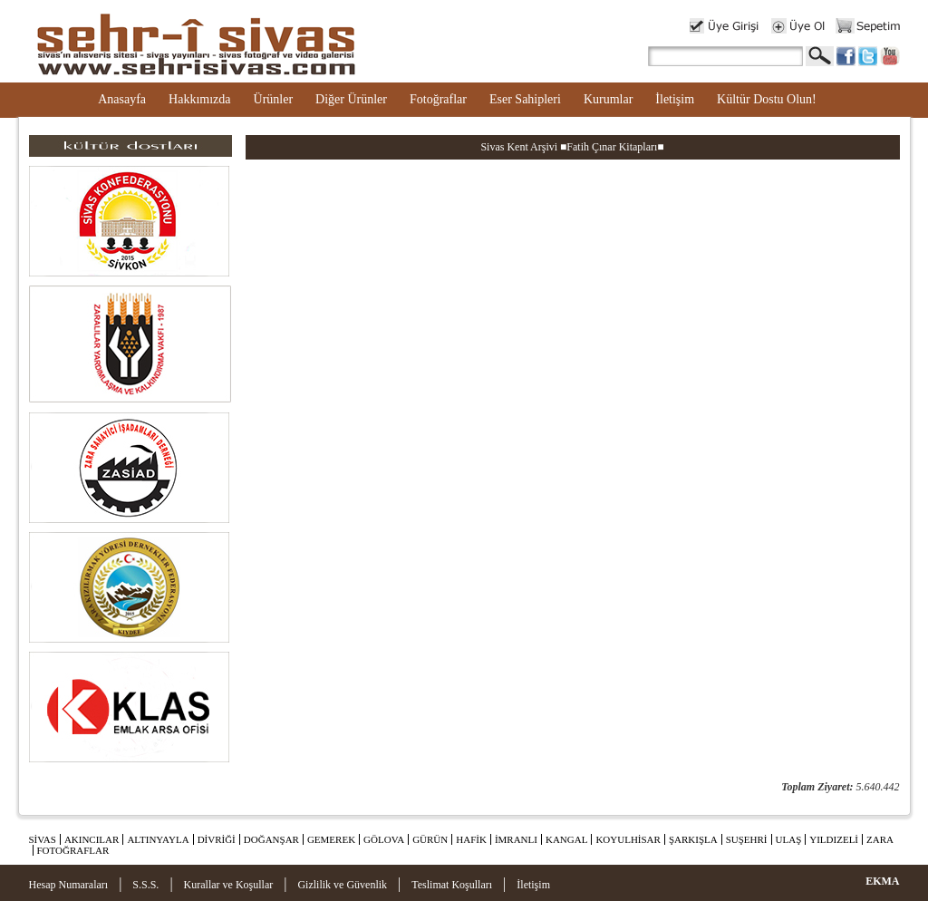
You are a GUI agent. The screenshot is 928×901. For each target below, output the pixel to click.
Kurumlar (608, 99)
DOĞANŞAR (271, 839)
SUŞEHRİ (747, 839)
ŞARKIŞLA (693, 839)
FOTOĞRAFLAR (73, 850)
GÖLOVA (383, 839)
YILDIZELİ (833, 839)
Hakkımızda (199, 99)
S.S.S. (145, 884)
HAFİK (471, 839)
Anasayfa (122, 99)
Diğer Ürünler (351, 99)
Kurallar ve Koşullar (229, 884)
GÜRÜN (430, 839)
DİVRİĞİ (217, 839)
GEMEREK (331, 839)
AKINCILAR (92, 839)
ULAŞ (789, 839)
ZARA (880, 839)
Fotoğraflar (438, 99)
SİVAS (42, 839)
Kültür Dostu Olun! (767, 99)
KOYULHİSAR (628, 839)
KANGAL (566, 839)
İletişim (674, 99)
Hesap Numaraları (69, 884)
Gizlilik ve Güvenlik (342, 884)
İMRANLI (516, 839)
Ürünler (274, 99)
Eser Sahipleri (525, 99)
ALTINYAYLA (157, 839)
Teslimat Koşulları (451, 884)
